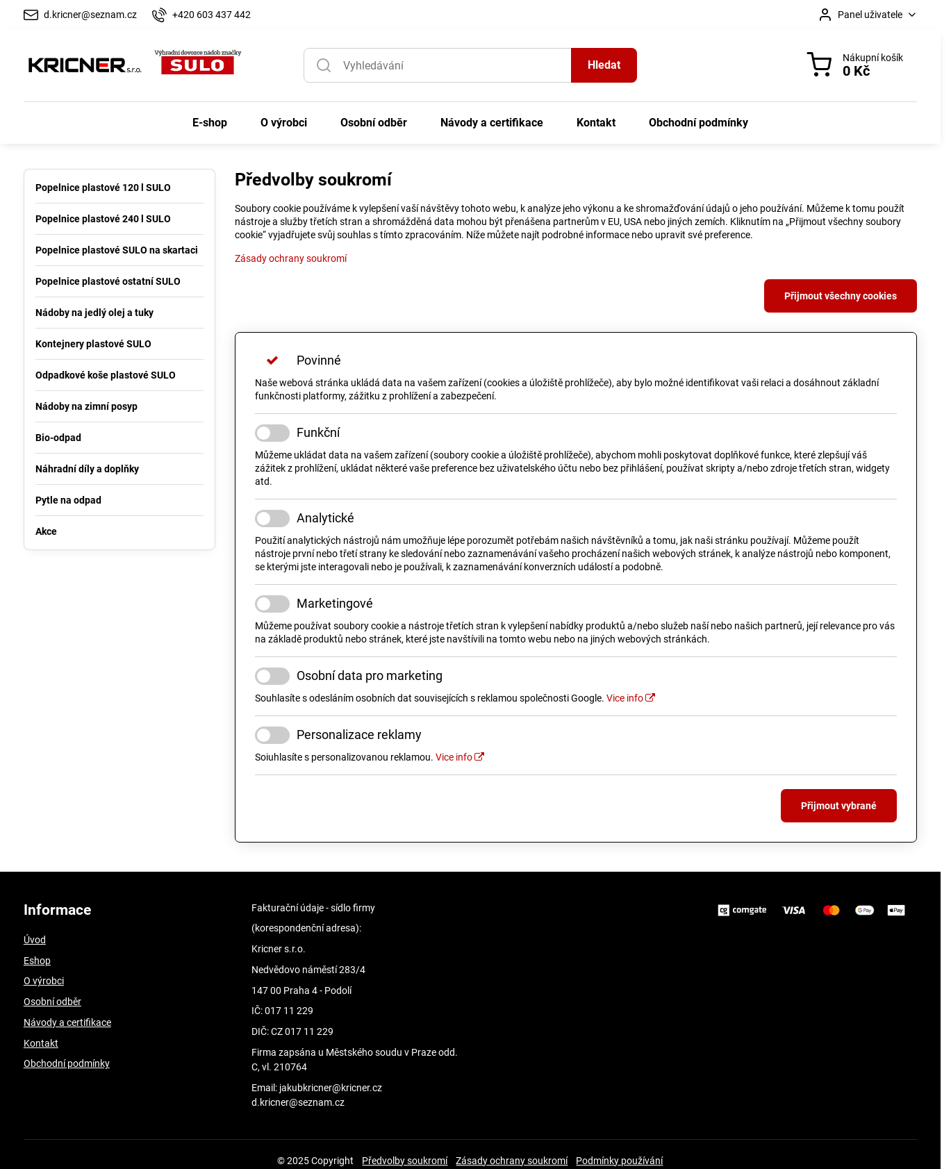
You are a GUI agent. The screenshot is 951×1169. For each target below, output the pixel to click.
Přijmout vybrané (839, 805)
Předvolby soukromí (404, 1160)
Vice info (630, 698)
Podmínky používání (619, 1160)
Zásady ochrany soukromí (291, 258)
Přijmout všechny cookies (840, 295)
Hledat (604, 65)
